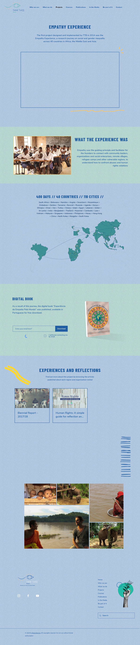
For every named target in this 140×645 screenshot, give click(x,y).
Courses (101, 593)
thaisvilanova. (36, 633)
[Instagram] (19, 596)
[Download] (61, 329)
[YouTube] (37, 596)
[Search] (116, 615)
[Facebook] (28, 596)
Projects (101, 590)
